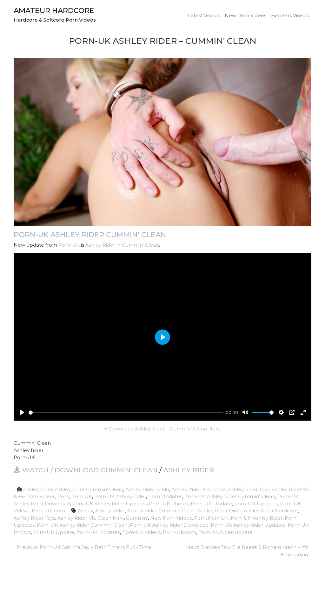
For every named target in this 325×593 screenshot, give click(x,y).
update (244, 532)
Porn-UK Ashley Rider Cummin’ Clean (90, 234)
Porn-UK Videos (141, 532)
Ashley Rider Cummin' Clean (89, 489)
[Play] (22, 412)
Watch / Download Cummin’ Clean (85, 470)
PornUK (208, 532)
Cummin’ (137, 518)
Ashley (85, 511)
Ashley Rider (188, 470)
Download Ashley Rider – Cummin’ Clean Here (162, 429)
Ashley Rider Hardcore (198, 489)
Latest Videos (204, 15)
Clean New (110, 518)
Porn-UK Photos (169, 504)
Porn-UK (69, 245)
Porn (63, 496)
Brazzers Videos (290, 15)
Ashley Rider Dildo (147, 489)
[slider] (126, 413)
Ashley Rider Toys (248, 489)
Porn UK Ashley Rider (120, 496)
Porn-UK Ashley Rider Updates (109, 504)
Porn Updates (165, 496)
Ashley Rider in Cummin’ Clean (122, 245)
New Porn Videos (245, 15)
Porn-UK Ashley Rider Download (169, 525)
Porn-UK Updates (256, 504)
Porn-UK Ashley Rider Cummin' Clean (229, 496)
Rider (226, 532)
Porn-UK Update (211, 504)
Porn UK (81, 496)
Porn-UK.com (48, 511)
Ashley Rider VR (290, 489)
